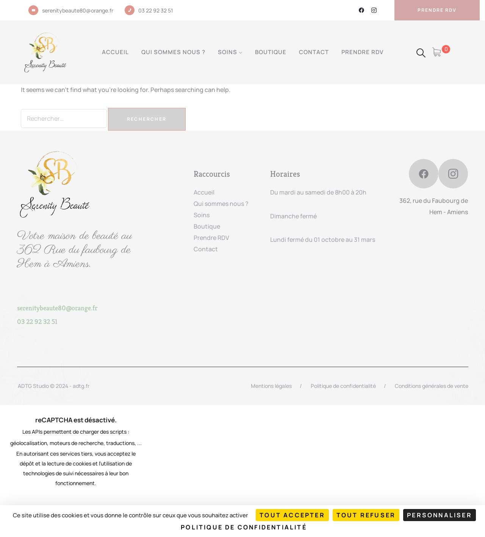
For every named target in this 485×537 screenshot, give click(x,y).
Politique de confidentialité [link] (244, 527)
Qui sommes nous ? (173, 52)
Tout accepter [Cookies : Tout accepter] (292, 515)
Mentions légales (271, 385)
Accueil (115, 52)
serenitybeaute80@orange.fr (77, 10)
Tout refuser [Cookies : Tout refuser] (366, 515)
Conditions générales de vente (431, 385)
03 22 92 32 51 (155, 10)
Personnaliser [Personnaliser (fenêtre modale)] (439, 515)
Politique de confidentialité (343, 385)
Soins (227, 52)
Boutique (270, 52)
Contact (314, 52)
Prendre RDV (362, 52)
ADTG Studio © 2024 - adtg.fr (53, 385)
